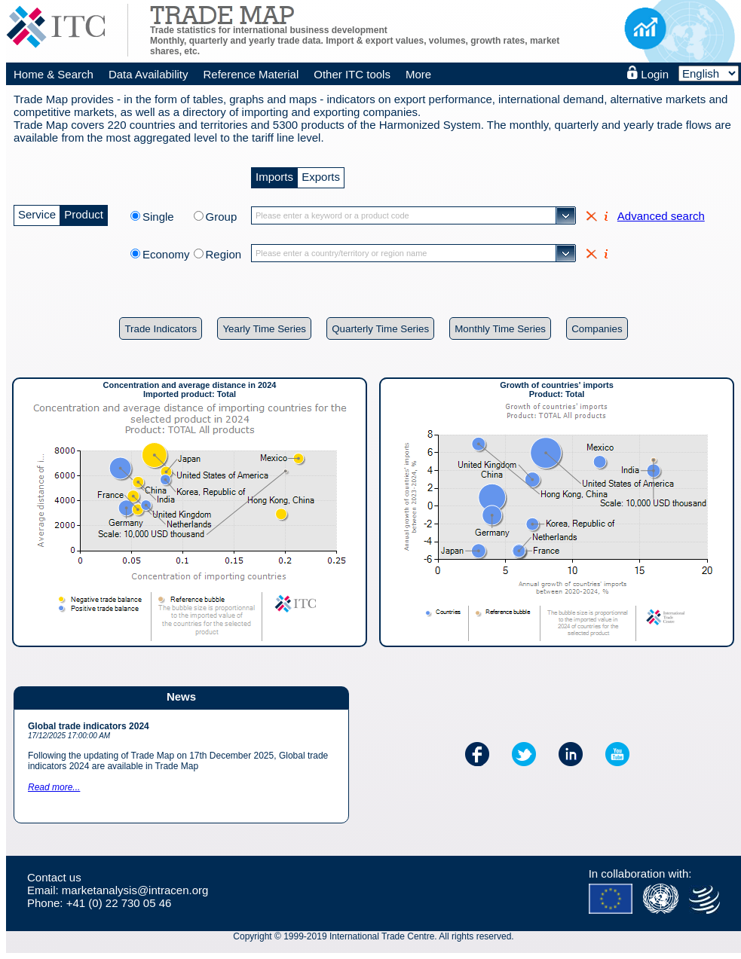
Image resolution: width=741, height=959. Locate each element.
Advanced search (661, 215)
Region (224, 254)
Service (37, 213)
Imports (274, 175)
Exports (321, 175)
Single (166, 216)
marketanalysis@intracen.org (135, 890)
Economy (166, 254)
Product (83, 213)
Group (221, 216)
